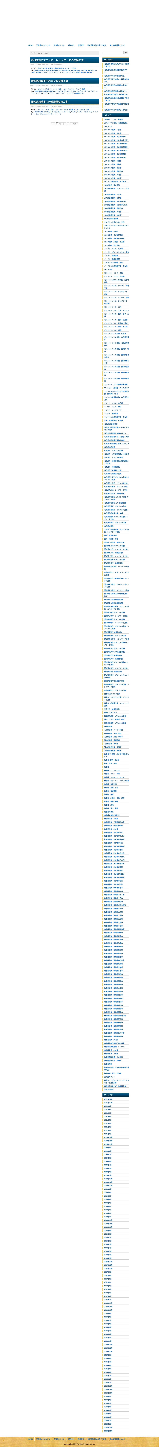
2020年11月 (108, 1141)
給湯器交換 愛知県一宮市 (113, 898)
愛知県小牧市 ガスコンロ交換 (114, 612)
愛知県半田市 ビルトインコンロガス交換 (116, 574)
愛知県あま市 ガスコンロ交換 (114, 546)
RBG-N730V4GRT (40, 70)
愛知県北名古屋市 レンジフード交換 (116, 568)
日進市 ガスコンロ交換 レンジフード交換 (116, 698)
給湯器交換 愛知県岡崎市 (113, 933)
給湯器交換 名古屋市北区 (113, 843)
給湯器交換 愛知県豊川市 (113, 1019)
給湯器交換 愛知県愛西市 (113, 950)
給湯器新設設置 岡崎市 (112, 1060)
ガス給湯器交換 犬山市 (112, 212)
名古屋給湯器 (109, 526)
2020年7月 (108, 1154)
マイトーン (39, 93)
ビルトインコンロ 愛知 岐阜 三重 (116, 315)
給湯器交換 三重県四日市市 (114, 822)
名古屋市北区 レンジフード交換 (115, 490)
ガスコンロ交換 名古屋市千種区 (115, 144)
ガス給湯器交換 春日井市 (113, 208)
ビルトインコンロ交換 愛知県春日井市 (116, 362)
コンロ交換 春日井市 (87, 70)
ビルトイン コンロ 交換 (53, 89)
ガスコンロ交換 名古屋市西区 (115, 157)
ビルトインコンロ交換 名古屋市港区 (116, 338)
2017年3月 (108, 1293)
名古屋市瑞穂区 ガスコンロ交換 (115, 510)
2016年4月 (108, 1331)
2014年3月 (108, 1417)
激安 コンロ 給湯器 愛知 (114, 719)
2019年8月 (108, 1192)
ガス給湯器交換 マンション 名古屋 (116, 190)
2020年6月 (108, 1158)
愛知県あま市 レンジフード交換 (115, 549)
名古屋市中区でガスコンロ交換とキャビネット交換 (116, 478)
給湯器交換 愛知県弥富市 (113, 943)
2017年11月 (108, 1265)
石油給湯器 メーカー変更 (113, 730)
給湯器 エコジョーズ (112, 770)
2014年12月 (108, 1386)
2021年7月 (108, 1113)
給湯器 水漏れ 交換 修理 (114, 798)
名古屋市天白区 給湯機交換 (114, 493)
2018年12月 (108, 1220)
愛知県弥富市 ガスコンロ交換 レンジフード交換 (116, 627)
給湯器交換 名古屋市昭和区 (114, 864)
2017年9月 (108, 1272)
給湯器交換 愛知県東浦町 (113, 964)
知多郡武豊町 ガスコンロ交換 (115, 723)
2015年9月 (108, 1355)
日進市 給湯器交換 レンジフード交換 (116, 704)
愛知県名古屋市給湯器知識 (113, 603)
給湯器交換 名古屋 (111, 829)
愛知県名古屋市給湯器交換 (113, 600)
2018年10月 (108, 1227)
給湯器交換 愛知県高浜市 (113, 1036)
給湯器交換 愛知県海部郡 (113, 977)
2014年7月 (108, 1403)
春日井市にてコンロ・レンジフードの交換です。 (58, 60)
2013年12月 (108, 1427)
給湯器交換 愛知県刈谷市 (113, 902)
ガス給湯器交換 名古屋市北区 (115, 201)
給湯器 (106, 767)
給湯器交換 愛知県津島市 (113, 974)
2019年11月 (108, 1182)
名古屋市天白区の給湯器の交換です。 (115, 86)
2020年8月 (108, 1151)
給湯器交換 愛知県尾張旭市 (114, 929)
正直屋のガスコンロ (43, 45)
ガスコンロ (41, 89)
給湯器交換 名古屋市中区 (113, 832)
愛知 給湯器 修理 (111, 539)
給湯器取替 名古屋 (111, 1050)
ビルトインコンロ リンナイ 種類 (74, 89)
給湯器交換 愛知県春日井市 (114, 960)
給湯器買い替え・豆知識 (112, 1073)
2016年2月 (108, 1338)
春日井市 (89, 72)
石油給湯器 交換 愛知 (112, 733)
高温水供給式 (109, 1090)
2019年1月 (108, 1217)
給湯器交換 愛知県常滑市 (113, 939)
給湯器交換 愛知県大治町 (113, 919)
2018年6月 (108, 1241)
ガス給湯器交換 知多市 (112, 215)
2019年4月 (108, 1206)
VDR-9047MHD (75, 70)
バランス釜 (108, 269)
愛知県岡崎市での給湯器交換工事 (49, 101)
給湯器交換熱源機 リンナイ (114, 1047)
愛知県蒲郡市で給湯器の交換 (114, 681)
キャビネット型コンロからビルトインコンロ (116, 227)
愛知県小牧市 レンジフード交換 (115, 616)
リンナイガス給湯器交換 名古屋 (115, 417)
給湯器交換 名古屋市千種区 (114, 846)
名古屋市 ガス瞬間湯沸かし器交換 (116, 454)
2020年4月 (108, 1165)
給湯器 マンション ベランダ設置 (116, 781)
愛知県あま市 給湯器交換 (113, 553)
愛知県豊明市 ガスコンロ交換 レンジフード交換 (116, 686)
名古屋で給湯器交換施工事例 (114, 440)
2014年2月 (108, 1420)
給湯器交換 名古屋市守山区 (114, 860)
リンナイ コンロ (47, 72)
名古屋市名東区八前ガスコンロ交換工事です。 (116, 65)
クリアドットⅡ (91, 91)
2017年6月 (108, 1282)
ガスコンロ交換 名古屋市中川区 (115, 140)
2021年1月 (108, 1134)
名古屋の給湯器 (109, 447)
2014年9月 (108, 1396)
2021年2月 (108, 1130)
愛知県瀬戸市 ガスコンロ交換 (114, 648)
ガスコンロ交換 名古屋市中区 (115, 137)
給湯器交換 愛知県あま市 (113, 891)
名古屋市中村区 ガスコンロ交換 (115, 486)
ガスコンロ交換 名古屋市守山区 (115, 150)
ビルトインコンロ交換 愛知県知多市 (116, 380)
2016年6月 (108, 1324)
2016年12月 (108, 1303)
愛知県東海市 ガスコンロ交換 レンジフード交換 (116, 644)
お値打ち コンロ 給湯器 (113, 119)
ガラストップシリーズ (79, 91)
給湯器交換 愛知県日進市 (113, 957)
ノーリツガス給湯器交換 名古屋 (115, 266)
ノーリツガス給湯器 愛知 (113, 262)
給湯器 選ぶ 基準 (111, 808)
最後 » (75, 124)
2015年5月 (108, 1369)
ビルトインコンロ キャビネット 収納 (116, 293)
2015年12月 (108, 1344)
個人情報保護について (117, 45)
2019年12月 (108, 1179)
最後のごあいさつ (110, 712)
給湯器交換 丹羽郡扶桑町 (113, 825)
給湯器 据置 (109, 794)
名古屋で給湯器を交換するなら (115, 433)
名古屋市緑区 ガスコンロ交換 (115, 522)
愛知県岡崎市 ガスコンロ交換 (114, 619)
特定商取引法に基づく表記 (97, 45)
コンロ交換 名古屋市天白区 (114, 238)
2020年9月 (108, 1148)
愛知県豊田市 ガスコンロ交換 (115, 690)
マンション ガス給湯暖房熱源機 (115, 384)
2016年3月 (108, 1334)
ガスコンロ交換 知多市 (112, 178)
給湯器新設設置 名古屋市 (113, 1057)
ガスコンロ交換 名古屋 (112, 133)
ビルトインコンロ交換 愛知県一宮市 (116, 350)
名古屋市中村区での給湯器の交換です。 (116, 105)
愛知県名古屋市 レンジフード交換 (116, 590)
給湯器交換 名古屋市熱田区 (114, 874)
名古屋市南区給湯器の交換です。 (115, 91)
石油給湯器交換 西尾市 (112, 751)
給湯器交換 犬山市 (111, 1040)
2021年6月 (108, 1116)
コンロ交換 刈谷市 (111, 231)
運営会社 (71, 45)
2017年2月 (108, 1296)
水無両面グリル (79, 93)
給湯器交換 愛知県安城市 (113, 922)
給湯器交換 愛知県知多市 (113, 995)
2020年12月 (108, 1137)
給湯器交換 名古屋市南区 (113, 850)
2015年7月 (108, 1362)
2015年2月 (108, 1379)
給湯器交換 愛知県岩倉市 (113, 936)
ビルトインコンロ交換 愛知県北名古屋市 (116, 356)
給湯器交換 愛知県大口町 (113, 912)
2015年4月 (108, 1372)
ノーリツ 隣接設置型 (112, 259)
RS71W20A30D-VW (52, 70)
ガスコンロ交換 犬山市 (112, 175)
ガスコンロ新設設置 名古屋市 (115, 181)
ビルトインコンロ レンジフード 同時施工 (116, 302)
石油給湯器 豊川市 (111, 744)
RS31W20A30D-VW (48, 91)
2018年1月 (108, 1258)
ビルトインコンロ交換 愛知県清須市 (116, 368)
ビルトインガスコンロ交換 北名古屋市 (116, 281)
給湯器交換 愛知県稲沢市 (113, 1005)
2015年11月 (108, 1348)
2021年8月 (108, 1110)
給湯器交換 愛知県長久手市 (114, 1033)
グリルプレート (58, 112)
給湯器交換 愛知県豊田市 (113, 1029)
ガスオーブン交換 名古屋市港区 (115, 123)
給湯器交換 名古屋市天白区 (114, 857)
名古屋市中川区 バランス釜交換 (115, 483)
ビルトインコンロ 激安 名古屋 (115, 327)
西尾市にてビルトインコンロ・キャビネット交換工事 (116, 1081)
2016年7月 (108, 1320)
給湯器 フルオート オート (114, 777)
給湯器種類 (108, 1064)
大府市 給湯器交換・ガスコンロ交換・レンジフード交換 (116, 531)
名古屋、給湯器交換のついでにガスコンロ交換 (116, 428)
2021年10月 (108, 1103)
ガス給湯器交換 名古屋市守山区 (115, 205)
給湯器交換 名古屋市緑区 (113, 881)
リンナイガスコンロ (42, 114)
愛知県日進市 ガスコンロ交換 (115, 635)
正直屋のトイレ (59, 45)
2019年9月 (108, 1189)
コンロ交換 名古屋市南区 (113, 235)
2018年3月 (108, 1251)
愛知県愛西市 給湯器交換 (113, 632)
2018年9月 (108, 1230)
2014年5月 (108, 1410)
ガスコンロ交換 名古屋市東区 (115, 154)
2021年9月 (108, 1106)
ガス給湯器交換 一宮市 (112, 194)
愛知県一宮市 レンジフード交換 (115, 556)
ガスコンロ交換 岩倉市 (112, 168)
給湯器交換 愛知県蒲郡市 (113, 1009)
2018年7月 (108, 1237)
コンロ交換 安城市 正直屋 (114, 242)
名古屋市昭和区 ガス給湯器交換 (115, 503)
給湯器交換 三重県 (111, 819)
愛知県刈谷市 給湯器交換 (113, 563)
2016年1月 (108, 1341)
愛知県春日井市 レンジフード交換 (65, 68)
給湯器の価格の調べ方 (112, 815)
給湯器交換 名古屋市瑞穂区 (114, 877)
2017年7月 (108, 1279)
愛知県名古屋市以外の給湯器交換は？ (115, 595)
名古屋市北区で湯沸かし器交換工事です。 (116, 80)
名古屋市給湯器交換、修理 (113, 513)
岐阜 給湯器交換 (110, 535)
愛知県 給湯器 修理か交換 (114, 542)
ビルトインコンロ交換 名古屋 (115, 333)
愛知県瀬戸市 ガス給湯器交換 (114, 652)
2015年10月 (108, 1351)
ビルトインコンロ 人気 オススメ (116, 310)
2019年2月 (108, 1213)
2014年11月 (108, 1389)
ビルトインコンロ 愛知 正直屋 (115, 320)
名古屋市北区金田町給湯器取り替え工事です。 (116, 99)
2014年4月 (108, 1414)
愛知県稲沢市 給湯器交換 (113, 671)
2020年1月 (108, 1175)
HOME (30, 45)
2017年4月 (108, 1289)
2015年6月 (108, 1365)
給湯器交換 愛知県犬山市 (113, 988)
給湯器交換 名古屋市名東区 (114, 853)
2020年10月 (108, 1144)
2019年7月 (108, 1196)
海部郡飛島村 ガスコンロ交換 (115, 716)
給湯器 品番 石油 (111, 787)
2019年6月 (108, 1199)
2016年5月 (108, 1327)
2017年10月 (108, 1268)
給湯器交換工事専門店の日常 (114, 1043)
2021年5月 (108, 1120)
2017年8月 (108, 1275)
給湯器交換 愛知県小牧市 (113, 926)
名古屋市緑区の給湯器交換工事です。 (115, 71)
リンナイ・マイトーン (55, 114)
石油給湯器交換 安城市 (112, 747)
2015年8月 (108, 1358)
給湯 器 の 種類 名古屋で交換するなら (116, 755)
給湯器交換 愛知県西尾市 (113, 1012)
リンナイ (45, 93)
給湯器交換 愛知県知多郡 (113, 998)
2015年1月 (108, 1382)
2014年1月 (108, 1424)
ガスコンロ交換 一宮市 (112, 130)
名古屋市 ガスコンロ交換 (113, 450)
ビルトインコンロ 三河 (81, 110)
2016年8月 (108, 1317)
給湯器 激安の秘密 (111, 801)
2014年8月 (108, 1400)
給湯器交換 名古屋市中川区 (114, 836)
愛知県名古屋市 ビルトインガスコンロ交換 (116, 585)
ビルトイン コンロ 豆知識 (64, 110)
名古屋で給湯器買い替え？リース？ (116, 444)
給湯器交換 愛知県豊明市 (113, 1022)
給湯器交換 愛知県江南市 (113, 971)
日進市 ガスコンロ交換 (112, 694)
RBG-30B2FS (39, 112)
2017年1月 (108, 1300)
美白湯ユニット (109, 1077)
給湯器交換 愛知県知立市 (113, 1002)
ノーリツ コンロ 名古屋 (113, 249)
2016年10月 (108, 1310)
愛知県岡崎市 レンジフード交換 (115, 623)
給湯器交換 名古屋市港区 (113, 870)
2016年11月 (108, 1306)
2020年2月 (108, 1172)
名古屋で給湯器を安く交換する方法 (116, 437)
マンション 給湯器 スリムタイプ (116, 388)
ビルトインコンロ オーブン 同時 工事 (116, 287)
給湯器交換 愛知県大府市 (113, 915)
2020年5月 (108, 1161)
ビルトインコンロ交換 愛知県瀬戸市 (116, 374)
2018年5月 (108, 1244)
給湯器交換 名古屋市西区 (113, 884)
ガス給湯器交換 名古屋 (112, 198)
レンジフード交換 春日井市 (77, 72)
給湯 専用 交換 (110, 763)
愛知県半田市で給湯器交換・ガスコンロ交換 (116, 580)
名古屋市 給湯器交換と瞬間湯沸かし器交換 (116, 462)
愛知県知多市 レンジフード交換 (115, 668)
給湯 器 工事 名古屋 (111, 760)
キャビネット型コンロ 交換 (114, 222)
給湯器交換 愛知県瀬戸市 (113, 984)
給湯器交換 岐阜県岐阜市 (113, 888)
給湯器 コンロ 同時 (112, 774)
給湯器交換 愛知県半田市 (113, 908)
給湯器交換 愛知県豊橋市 (113, 1026)
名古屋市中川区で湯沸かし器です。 (116, 110)
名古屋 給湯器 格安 (110, 424)
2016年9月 (108, 1313)
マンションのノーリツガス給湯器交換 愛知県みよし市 (116, 393)
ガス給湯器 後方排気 (112, 185)
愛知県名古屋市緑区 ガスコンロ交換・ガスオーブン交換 (116, 608)
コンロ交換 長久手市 (112, 245)
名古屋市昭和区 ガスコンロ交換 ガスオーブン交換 (116, 498)
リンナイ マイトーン (67, 93)
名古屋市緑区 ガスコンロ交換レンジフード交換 (116, 518)
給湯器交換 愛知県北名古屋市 (115, 905)
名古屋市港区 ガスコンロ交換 (115, 506)
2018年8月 (108, 1234)
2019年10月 (108, 1185)
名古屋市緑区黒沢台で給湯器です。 (116, 94)
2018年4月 (108, 1248)
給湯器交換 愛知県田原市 (113, 991)
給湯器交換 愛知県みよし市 (114, 895)
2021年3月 (108, 1127)
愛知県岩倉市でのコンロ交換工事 (49, 81)
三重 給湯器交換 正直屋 (113, 420)
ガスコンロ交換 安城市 (112, 161)
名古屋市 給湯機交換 (112, 467)
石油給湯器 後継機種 (112, 740)
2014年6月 (108, 1407)
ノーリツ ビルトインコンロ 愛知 (116, 252)
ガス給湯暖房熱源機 (111, 219)
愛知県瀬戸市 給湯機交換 (113, 655)
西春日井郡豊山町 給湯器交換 (115, 1086)
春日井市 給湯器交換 (112, 709)
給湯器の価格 (109, 812)
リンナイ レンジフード (61, 72)
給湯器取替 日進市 (111, 1054)
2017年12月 (108, 1262)
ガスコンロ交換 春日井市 (45, 68)
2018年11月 (108, 1224)
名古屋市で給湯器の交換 (112, 470)
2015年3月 (108, 1376)
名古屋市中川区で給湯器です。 (115, 76)
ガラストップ (68, 91)
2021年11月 (108, 1099)
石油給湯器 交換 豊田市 (113, 737)
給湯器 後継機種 (110, 791)
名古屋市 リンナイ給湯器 (113, 457)
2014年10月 (108, 1393)
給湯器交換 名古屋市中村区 (114, 839)
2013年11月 (108, 1431)
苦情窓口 (81, 45)
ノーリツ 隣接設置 (111, 256)
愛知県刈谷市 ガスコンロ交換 (114, 560)
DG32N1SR (38, 91)
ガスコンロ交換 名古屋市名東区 (115, 147)
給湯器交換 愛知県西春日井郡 (115, 1016)
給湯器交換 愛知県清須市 (113, 981)
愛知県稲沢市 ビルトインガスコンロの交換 (116, 676)
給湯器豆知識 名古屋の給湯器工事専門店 (116, 1069)
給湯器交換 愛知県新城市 (113, 953)
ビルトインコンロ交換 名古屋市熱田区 (116, 344)
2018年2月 (108, 1255)
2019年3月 (108, 1210)
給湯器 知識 (109, 805)
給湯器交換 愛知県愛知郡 (113, 946)
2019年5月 (108, 1203)
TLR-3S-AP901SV (64, 70)
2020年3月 (108, 1168)
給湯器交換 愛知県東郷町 (113, 967)
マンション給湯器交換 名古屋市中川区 (116, 398)
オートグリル (59, 91)
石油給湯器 (108, 726)
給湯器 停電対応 (110, 784)
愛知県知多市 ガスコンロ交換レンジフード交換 (116, 663)
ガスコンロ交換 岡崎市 (112, 164)
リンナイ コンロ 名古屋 (113, 403)
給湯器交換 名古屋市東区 (113, 867)
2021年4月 (108, 1123)
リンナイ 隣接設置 (111, 413)
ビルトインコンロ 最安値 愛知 (115, 323)
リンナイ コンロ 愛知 (112, 407)
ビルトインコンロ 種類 (112, 330)
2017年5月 (108, 1286)
